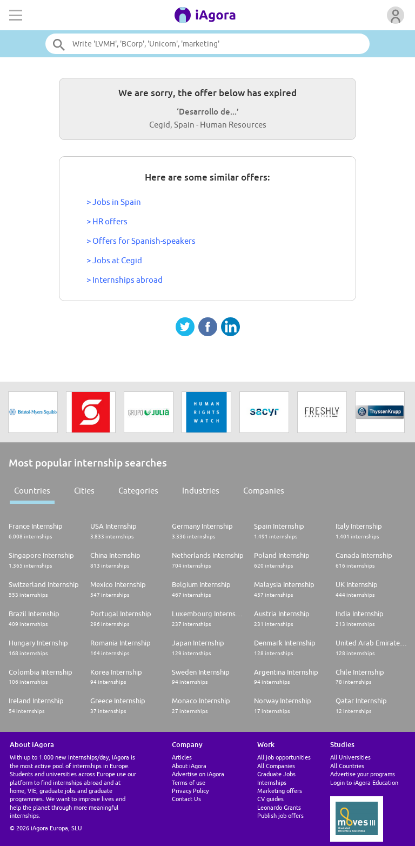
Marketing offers (279, 790)
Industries (200, 490)
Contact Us (186, 798)
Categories (138, 490)
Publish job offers (280, 815)
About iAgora (189, 765)
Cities (84, 490)
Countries (32, 490)
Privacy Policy (190, 790)
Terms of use (188, 782)
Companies (263, 490)
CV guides (270, 798)
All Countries (347, 765)
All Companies (276, 765)
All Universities (350, 757)
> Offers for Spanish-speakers (141, 240)
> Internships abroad (124, 279)
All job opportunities (284, 757)
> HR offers (107, 221)
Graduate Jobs (276, 773)
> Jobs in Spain (113, 201)
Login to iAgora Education (364, 782)
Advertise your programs (362, 773)
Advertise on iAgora (198, 773)
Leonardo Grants (279, 807)
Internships (271, 782)
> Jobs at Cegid (114, 260)
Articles (182, 757)
